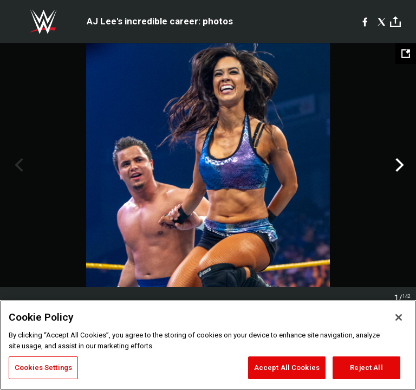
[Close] (399, 317)
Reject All (366, 367)
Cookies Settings (43, 367)
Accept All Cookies (287, 367)
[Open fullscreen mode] (405, 53)
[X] (381, 21)
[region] (208, 345)
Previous (17, 165)
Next (398, 165)
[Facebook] (364, 21)
